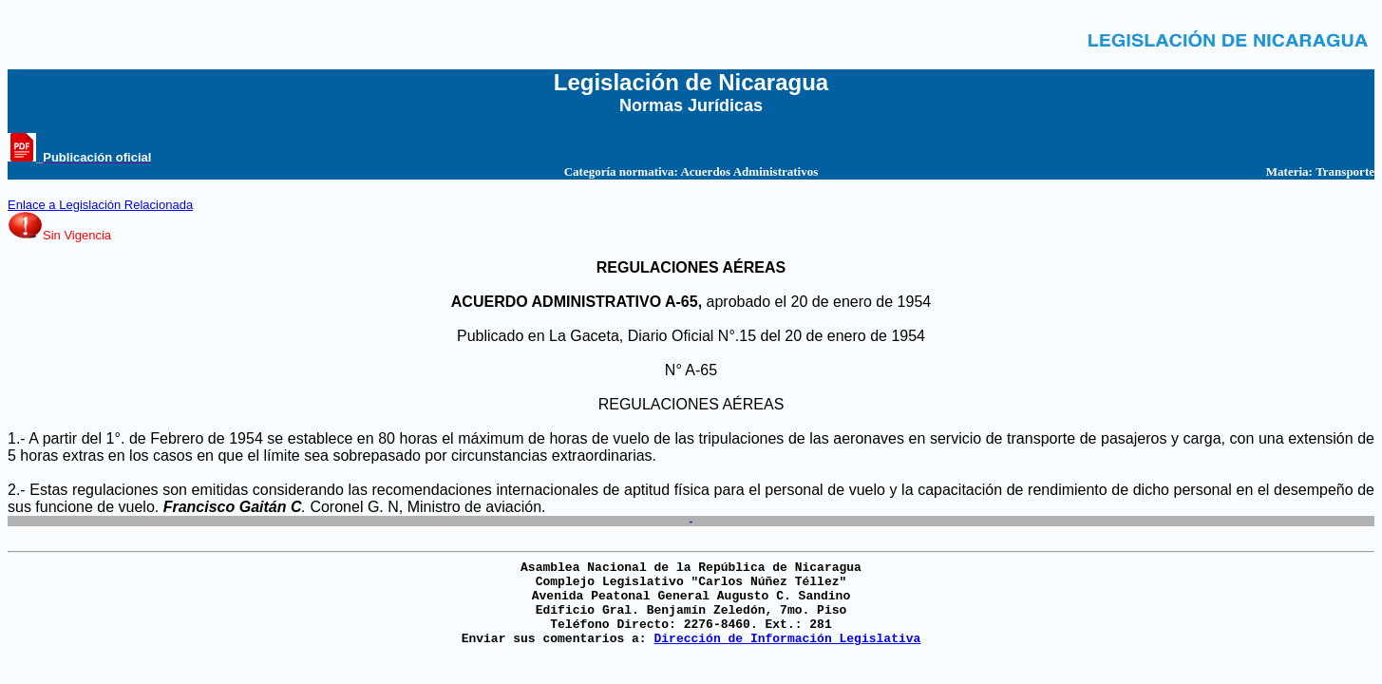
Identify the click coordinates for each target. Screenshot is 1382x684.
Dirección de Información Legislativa (786, 639)
